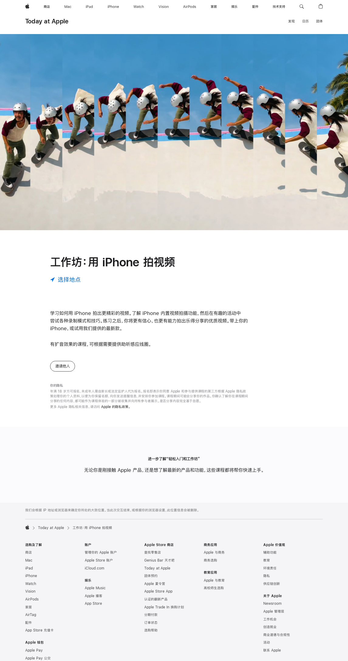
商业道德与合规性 (276, 635)
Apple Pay (34, 650)
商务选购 (210, 560)
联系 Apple (272, 650)
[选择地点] (65, 279)
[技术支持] (279, 6)
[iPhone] (113, 6)
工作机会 (270, 619)
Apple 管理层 (273, 611)
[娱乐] (234, 6)
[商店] (46, 6)
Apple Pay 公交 (38, 658)
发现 (291, 21)
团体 (319, 21)
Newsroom (272, 603)
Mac (28, 560)
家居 (28, 607)
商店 (28, 552)
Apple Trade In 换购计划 (164, 607)
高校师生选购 (214, 588)
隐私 (266, 576)
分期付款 (151, 615)
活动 (266, 642)
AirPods (32, 599)
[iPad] (89, 6)
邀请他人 (62, 366)
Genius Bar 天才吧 (159, 560)
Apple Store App (158, 591)
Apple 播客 (93, 596)
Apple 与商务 (214, 552)
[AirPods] (190, 6)
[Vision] (163, 6)
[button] (301, 6)
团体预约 (151, 576)
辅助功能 (270, 552)
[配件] (255, 6)
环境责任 (270, 568)
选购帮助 (151, 630)
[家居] (213, 6)
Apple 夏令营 (154, 584)
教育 (266, 560)
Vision (30, 591)
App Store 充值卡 (39, 630)
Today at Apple (46, 21)
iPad (29, 568)
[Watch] (138, 6)
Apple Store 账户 (99, 560)
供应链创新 (271, 584)
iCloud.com (94, 568)
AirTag (30, 615)
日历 (305, 21)
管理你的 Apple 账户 (101, 552)
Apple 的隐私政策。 (116, 407)
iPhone (31, 576)
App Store (93, 603)
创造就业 (270, 627)
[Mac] (68, 6)
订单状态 (151, 623)
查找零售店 (152, 552)
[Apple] (27, 6)
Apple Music (95, 588)
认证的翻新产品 (156, 599)
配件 (28, 623)
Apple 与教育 (214, 580)
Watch (30, 584)
